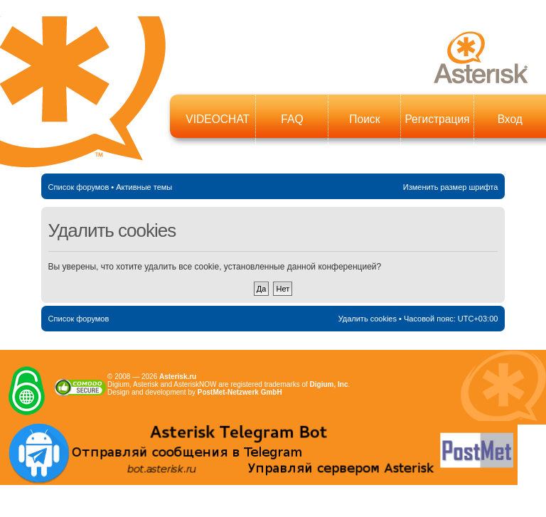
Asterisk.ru (177, 376)
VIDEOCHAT (218, 119)
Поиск (364, 119)
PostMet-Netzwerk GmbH (240, 392)
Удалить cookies (367, 318)
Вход (510, 119)
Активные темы (144, 187)
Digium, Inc (329, 384)
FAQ (292, 119)
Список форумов (78, 187)
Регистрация (437, 119)
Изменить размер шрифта (450, 187)
